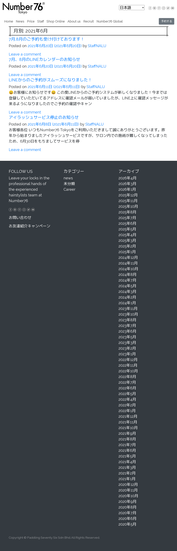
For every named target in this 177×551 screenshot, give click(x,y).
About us (74, 21)
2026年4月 (127, 178)
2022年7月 (127, 382)
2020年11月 (128, 490)
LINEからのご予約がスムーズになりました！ (50, 79)
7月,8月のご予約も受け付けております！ (46, 39)
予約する (166, 21)
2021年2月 (127, 473)
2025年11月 (128, 200)
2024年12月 (128, 257)
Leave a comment (25, 54)
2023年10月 (128, 314)
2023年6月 (127, 331)
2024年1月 (127, 303)
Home (8, 21)
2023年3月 (127, 342)
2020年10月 (128, 496)
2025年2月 (127, 246)
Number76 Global (109, 21)
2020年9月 (127, 501)
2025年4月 (127, 235)
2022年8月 (127, 376)
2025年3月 (127, 240)
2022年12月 (128, 359)
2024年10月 (128, 269)
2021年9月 (127, 433)
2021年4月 (127, 462)
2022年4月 (127, 399)
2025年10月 (128, 206)
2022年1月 (127, 410)
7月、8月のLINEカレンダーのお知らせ (44, 59)
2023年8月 (127, 320)
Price (31, 21)
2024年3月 (127, 291)
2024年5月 (127, 286)
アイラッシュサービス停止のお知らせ (44, 117)
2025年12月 (128, 195)
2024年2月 (127, 297)
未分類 (69, 183)
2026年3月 (127, 183)
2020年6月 (127, 518)
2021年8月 (127, 439)
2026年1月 (127, 189)
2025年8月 (127, 212)
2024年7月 (127, 280)
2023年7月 (127, 325)
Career (69, 189)
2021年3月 (127, 467)
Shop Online (56, 21)
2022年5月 (127, 393)
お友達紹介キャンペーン (29, 226)
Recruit (88, 21)
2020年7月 (127, 513)
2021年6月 (127, 450)
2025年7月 (127, 217)
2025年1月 (127, 252)
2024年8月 (127, 274)
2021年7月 (127, 444)
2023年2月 (127, 348)
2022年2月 (127, 405)
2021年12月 (127, 416)
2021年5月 (127, 456)
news (68, 178)
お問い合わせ (20, 217)
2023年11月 (128, 308)
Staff (40, 21)
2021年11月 (127, 422)
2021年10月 (128, 427)
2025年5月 (127, 229)
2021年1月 (126, 479)
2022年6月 (127, 388)
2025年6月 (127, 223)
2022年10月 (128, 371)
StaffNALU (96, 46)
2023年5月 (127, 337)
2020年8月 (127, 507)
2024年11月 (128, 263)
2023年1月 (127, 354)
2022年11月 (127, 365)
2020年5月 (127, 524)
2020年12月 (128, 484)
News (20, 21)
